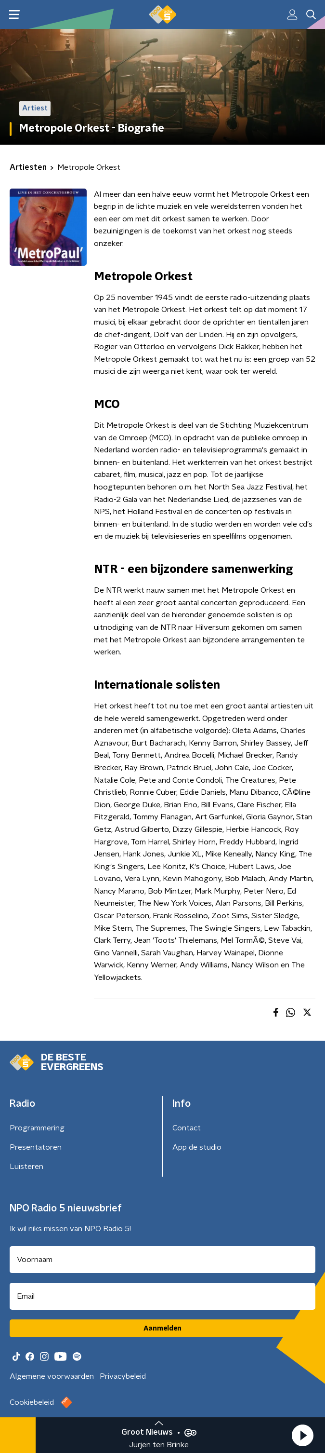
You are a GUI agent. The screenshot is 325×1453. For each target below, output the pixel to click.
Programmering (37, 1128)
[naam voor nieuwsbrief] (162, 1259)
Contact (186, 1128)
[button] (302, 1435)
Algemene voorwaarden (52, 1376)
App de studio (196, 1147)
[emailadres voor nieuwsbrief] (162, 1296)
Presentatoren (36, 1147)
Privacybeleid (123, 1376)
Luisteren (26, 1166)
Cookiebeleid (32, 1402)
